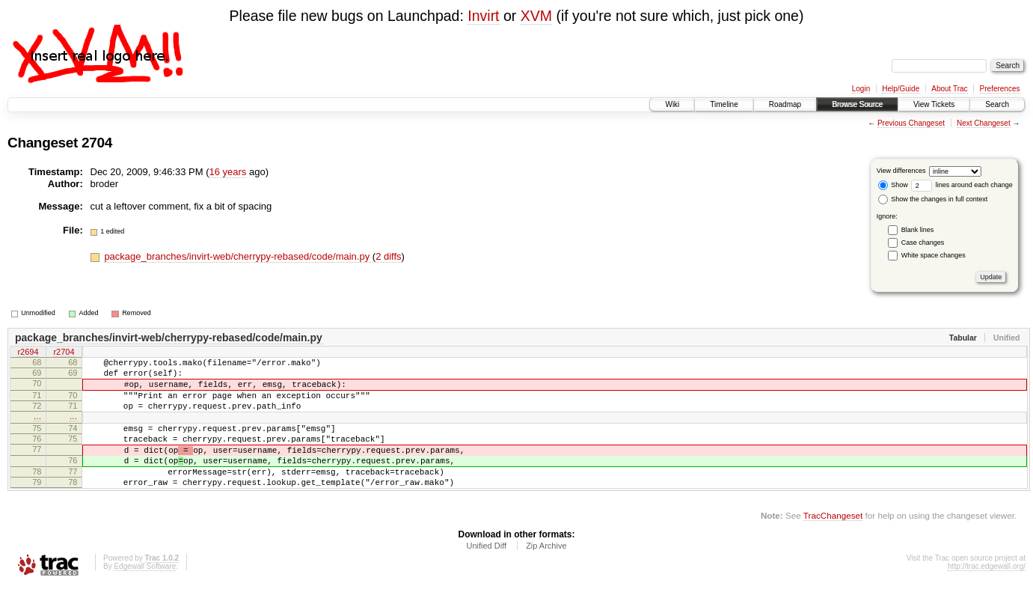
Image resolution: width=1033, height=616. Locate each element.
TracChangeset (832, 544)
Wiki (672, 104)
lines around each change (962, 185)
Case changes (923, 242)
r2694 (27, 353)
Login (861, 89)
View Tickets (933, 104)
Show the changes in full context (933, 199)
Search (997, 104)
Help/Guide (900, 89)
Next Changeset (984, 123)
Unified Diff (486, 574)
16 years (227, 171)
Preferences (1000, 89)
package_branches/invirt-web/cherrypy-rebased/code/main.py (238, 256)
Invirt (483, 15)
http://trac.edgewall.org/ (987, 595)
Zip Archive (546, 574)
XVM (536, 15)
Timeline (724, 104)
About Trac (949, 89)
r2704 (63, 353)
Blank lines (917, 230)
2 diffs (388, 256)
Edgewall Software (145, 595)
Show (893, 185)
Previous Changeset (911, 123)
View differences (901, 170)
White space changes (933, 255)
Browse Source (857, 104)
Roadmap (785, 104)
